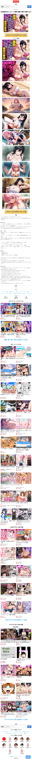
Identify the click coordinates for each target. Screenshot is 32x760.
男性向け (19, 293)
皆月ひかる (22, 745)
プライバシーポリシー (18, 756)
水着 (16, 291)
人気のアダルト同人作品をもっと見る (16, 620)
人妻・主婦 (8, 733)
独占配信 (24, 731)
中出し (2, 293)
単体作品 (16, 731)
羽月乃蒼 (22, 751)
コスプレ (20, 291)
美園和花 (22, 739)
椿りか (16, 739)
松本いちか (4, 745)
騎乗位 (25, 733)
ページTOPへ (28, 757)
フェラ (18, 733)
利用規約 (11, 756)
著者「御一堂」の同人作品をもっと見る (16, 339)
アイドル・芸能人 (26, 291)
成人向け (23, 293)
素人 (22, 733)
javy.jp (16, 1)
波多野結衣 (16, 745)
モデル (4, 291)
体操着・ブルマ (12, 291)
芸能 (10, 293)
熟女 (12, 733)
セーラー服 (29, 293)
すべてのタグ (5, 731)
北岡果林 (10, 745)
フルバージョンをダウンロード (16, 35)
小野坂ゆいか (28, 745)
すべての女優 (4, 739)
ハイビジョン (11, 731)
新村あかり (28, 739)
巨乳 (7, 291)
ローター (6, 293)
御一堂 (16, 287)
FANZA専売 (14, 293)
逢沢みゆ (10, 739)
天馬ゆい (10, 751)
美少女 (15, 733)
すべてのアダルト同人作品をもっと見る (16, 719)
